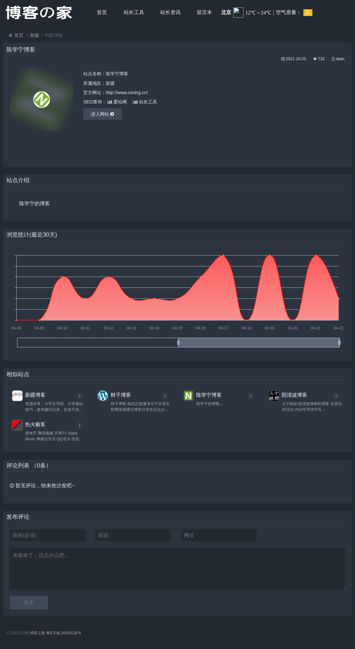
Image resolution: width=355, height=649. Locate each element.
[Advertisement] (296, 112)
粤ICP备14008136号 (63, 633)
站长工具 (134, 12)
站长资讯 (170, 12)
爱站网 (117, 101)
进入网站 (102, 114)
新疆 (34, 35)
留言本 (204, 12)
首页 (102, 12)
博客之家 (37, 633)
